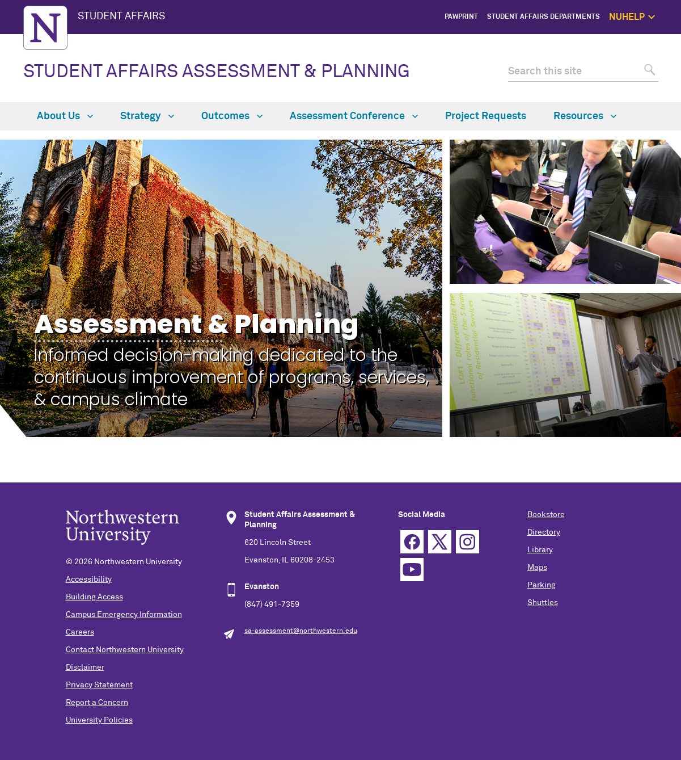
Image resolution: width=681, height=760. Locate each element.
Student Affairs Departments (543, 17)
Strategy (147, 116)
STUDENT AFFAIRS (121, 16)
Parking (541, 585)
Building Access (94, 597)
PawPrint (461, 17)
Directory (543, 532)
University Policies (99, 720)
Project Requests (485, 116)
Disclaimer (85, 667)
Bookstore (546, 515)
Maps (537, 568)
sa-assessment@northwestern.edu (300, 631)
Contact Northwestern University (125, 650)
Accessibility (89, 579)
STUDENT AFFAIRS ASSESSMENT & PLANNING (216, 72)
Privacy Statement (99, 685)
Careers (80, 632)
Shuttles (542, 603)
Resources (584, 116)
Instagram (467, 541)
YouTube (412, 569)
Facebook (412, 541)
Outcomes (232, 116)
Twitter (439, 541)
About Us (65, 116)
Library (540, 550)
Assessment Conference (354, 116)
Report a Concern (97, 703)
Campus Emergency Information (124, 615)
